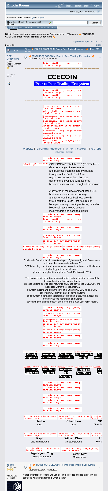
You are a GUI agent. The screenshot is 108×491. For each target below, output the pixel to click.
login (33, 17)
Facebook (56, 148)
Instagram (81, 148)
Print (98, 45)
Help (21, 28)
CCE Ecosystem (13, 57)
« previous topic (81, 41)
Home (13, 28)
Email (69, 152)
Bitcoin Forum (12, 34)
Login (36, 28)
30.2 (39, 22)
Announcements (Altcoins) (63, 34)
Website (28, 148)
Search (28, 28)
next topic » (96, 41)
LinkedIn (59, 152)
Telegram (41, 148)
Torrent (11, 24)
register (41, 17)
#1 (100, 57)
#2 (100, 467)
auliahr (10, 464)
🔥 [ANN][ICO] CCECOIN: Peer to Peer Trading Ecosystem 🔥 (49, 35)
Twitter (68, 148)
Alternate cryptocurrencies (34, 34)
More (53, 28)
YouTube (96, 148)
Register (45, 28)
